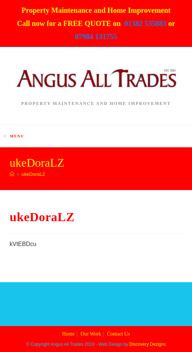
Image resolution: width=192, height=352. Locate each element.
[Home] (12, 174)
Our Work (91, 334)
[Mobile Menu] (14, 136)
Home (68, 334)
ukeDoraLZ (33, 174)
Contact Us (118, 334)
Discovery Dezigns (147, 344)
